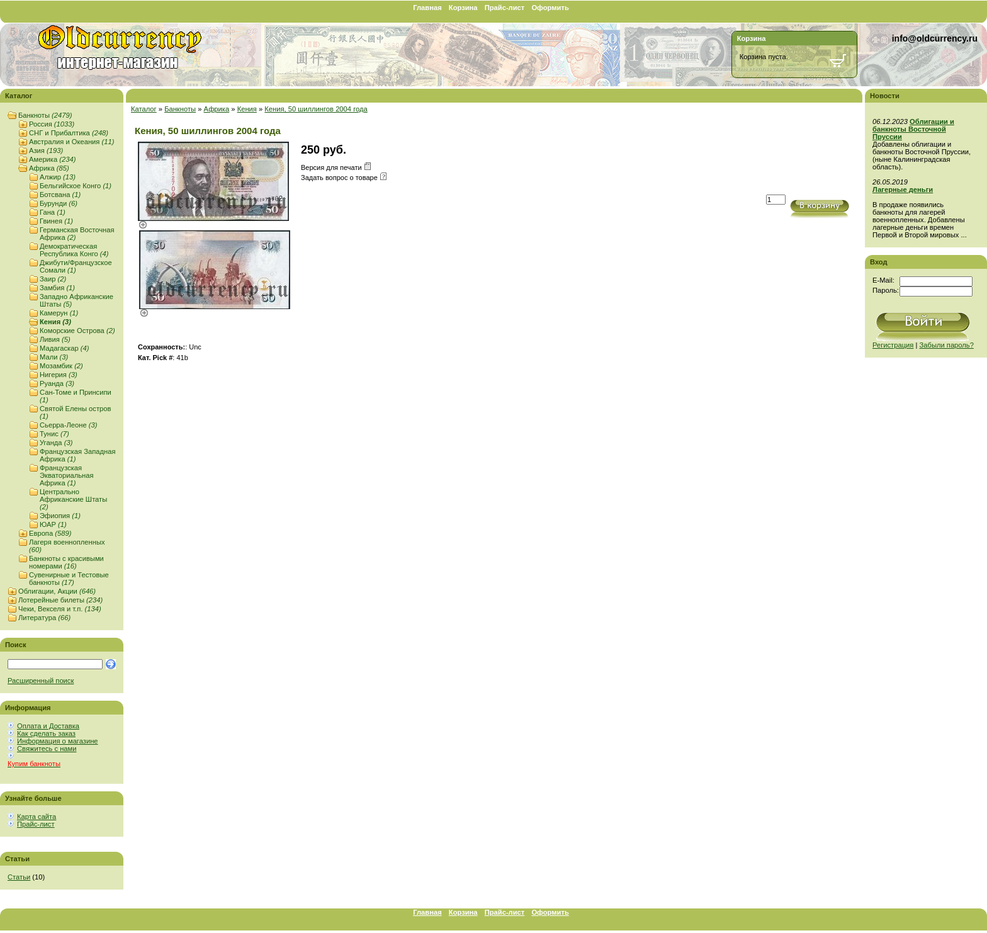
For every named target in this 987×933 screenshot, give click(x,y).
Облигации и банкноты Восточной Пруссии (913, 129)
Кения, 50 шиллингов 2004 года (315, 109)
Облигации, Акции (57, 591)
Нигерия (58, 374)
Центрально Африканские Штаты (73, 499)
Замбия (57, 287)
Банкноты (45, 115)
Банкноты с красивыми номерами (66, 562)
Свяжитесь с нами (46, 748)
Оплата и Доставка (48, 726)
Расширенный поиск (41, 680)
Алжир (58, 177)
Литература (44, 617)
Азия (46, 150)
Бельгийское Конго (75, 185)
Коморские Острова (77, 330)
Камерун (59, 313)
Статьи (19, 877)
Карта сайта (36, 816)
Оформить (549, 7)
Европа (50, 533)
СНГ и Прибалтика (68, 133)
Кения (55, 321)
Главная (427, 7)
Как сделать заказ (46, 733)
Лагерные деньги (902, 189)
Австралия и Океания (71, 141)
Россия (51, 124)
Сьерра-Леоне (69, 425)
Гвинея (56, 221)
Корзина (463, 7)
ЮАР (53, 524)
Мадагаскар (64, 348)
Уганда (56, 442)
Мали (54, 357)
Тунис (54, 434)
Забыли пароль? (947, 345)
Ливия (55, 339)
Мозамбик (61, 366)
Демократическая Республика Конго (74, 249)
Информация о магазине (57, 741)
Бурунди (58, 203)
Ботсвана (60, 194)
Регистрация (892, 345)
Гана (52, 212)
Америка (52, 159)
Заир (53, 279)
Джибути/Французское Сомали (76, 266)
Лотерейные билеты (60, 600)
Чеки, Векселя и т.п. (59, 609)
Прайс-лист (505, 7)
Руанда (57, 383)
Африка (49, 168)
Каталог (144, 109)
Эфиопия (60, 515)
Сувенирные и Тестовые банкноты (69, 578)
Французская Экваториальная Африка (66, 475)
